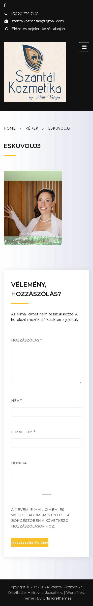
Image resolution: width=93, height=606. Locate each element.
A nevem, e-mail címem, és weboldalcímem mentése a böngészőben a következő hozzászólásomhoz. (40, 518)
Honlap (19, 463)
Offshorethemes (57, 598)
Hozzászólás (26, 340)
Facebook (5, 5)
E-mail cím (23, 432)
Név (16, 400)
